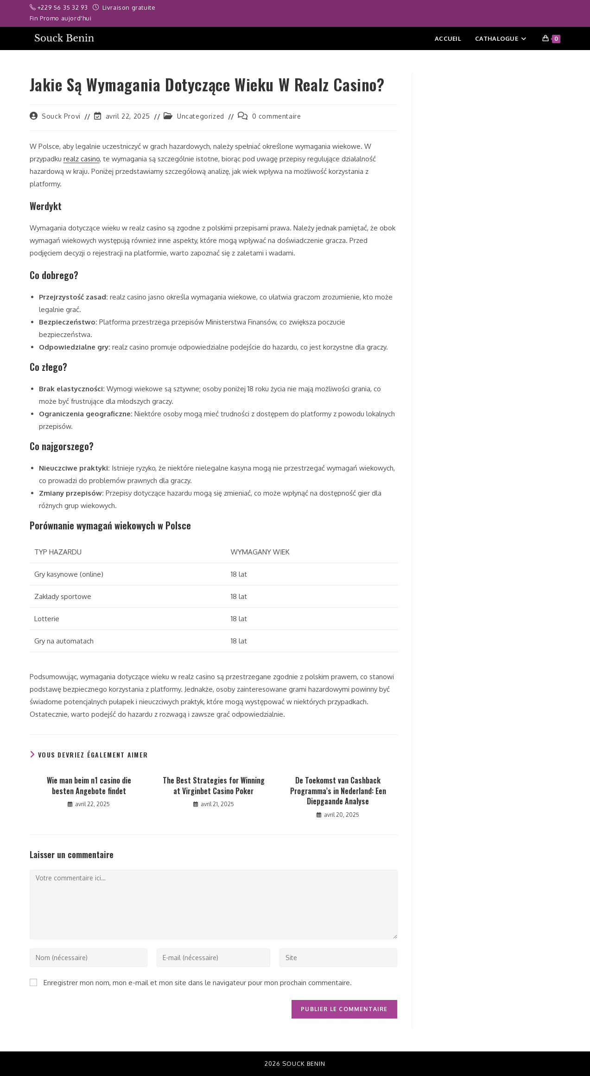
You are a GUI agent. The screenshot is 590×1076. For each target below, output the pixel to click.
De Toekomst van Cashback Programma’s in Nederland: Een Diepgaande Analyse (338, 790)
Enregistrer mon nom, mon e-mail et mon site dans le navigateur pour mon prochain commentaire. (198, 982)
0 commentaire (276, 116)
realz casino (81, 158)
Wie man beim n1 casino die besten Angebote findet (89, 785)
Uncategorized (200, 116)
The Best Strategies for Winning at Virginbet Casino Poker (214, 785)
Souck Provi (61, 116)
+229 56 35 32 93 (63, 7)
